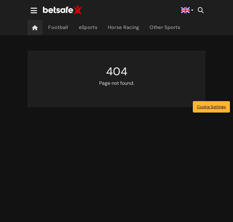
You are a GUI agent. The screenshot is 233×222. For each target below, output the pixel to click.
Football (58, 27)
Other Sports (165, 27)
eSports (88, 27)
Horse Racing (123, 27)
